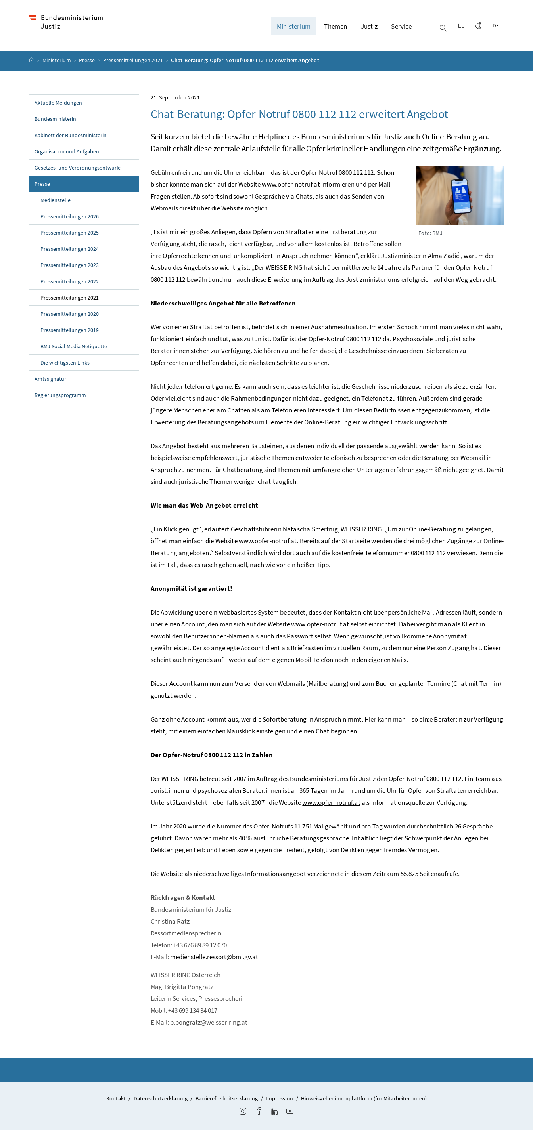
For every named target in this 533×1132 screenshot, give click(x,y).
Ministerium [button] (294, 27)
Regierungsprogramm (60, 397)
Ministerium (57, 62)
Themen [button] (335, 27)
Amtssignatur (50, 380)
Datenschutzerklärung (161, 1100)
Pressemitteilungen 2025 (69, 234)
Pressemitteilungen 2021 (133, 62)
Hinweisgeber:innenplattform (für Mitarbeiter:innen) (364, 1100)
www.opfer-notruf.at (291, 186)
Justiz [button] (369, 27)
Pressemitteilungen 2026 (69, 218)
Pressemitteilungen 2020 (69, 315)
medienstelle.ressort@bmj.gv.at (214, 958)
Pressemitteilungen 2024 (69, 250)
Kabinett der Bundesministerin (71, 137)
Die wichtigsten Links (65, 364)
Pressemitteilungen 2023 (69, 267)
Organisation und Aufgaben (67, 153)
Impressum (279, 1100)
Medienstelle (55, 202)
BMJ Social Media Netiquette (73, 348)
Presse (87, 62)
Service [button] (401, 27)
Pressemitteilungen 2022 (69, 283)
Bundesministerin (55, 120)
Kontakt (116, 1100)
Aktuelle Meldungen (58, 104)
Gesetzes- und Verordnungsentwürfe (78, 169)
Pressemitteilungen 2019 (69, 332)
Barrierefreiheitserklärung (227, 1100)
